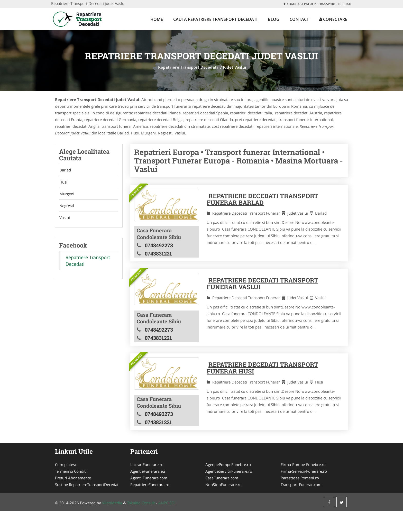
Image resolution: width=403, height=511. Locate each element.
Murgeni (66, 194)
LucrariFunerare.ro (146, 464)
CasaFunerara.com (221, 477)
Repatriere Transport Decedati (188, 67)
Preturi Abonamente (73, 477)
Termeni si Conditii (71, 471)
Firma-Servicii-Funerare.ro (304, 471)
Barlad (65, 170)
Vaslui (64, 218)
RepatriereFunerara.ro (149, 484)
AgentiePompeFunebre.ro (228, 464)
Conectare (333, 19)
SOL (173, 502)
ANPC (163, 502)
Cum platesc (66, 464)
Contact (299, 19)
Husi (63, 182)
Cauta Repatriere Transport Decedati (215, 19)
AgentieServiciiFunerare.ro (228, 471)
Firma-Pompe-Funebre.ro (303, 464)
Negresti (66, 206)
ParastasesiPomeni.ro (300, 477)
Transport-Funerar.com (301, 484)
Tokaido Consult (141, 502)
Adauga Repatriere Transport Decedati (317, 4)
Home (156, 19)
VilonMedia (112, 502)
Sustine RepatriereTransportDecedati (87, 484)
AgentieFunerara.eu (147, 471)
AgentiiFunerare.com (148, 477)
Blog (273, 19)
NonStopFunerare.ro (223, 484)
